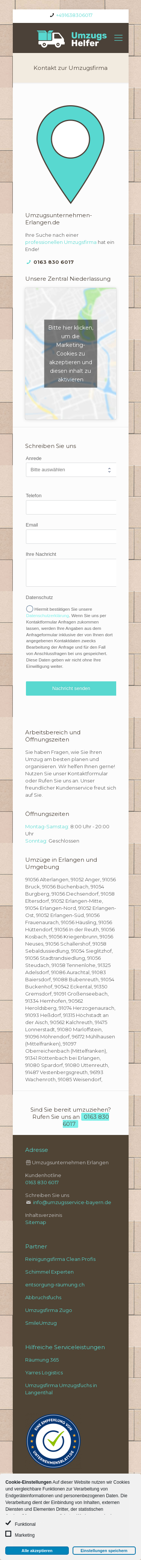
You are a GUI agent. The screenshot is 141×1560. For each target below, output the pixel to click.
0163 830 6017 (53, 262)
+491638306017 (74, 15)
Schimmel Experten (49, 1272)
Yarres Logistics (44, 1372)
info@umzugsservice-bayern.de (72, 1202)
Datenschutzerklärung (47, 615)
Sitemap (35, 1222)
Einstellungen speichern (103, 1550)
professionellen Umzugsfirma (61, 242)
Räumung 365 (42, 1360)
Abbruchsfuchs (43, 1297)
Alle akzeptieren (36, 1550)
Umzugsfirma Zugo (48, 1310)
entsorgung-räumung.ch (55, 1285)
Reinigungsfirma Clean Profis (60, 1259)
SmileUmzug (41, 1323)
